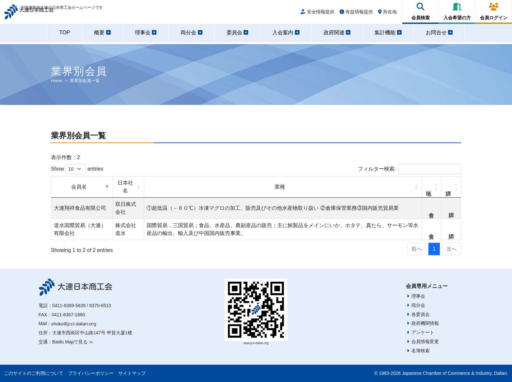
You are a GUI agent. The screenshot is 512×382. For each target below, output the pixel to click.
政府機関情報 (425, 323)
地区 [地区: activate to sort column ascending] (431, 187)
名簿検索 (420, 350)
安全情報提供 (317, 13)
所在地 (387, 13)
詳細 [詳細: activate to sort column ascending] (451, 187)
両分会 (418, 305)
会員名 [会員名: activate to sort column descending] (79, 187)
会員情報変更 (425, 341)
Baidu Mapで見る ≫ (72, 341)
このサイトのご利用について (33, 373)
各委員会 (420, 314)
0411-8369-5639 (69, 305)
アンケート (422, 332)
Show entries (77, 169)
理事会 (418, 296)
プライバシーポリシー (91, 373)
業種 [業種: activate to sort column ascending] (280, 187)
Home (56, 80)
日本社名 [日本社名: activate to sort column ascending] (125, 186)
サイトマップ (132, 373)
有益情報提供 (356, 13)
